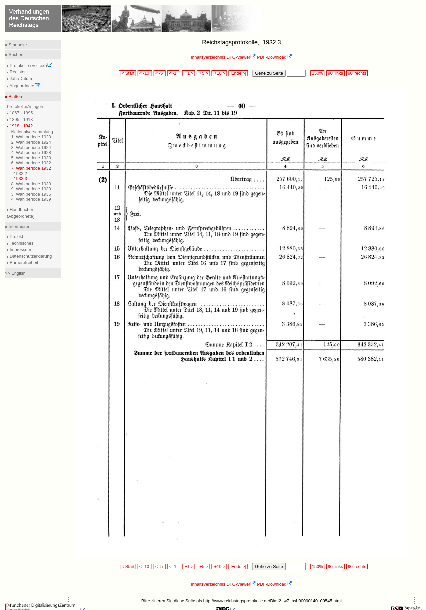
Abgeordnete (24, 85)
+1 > (189, 73)
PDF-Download (274, 57)
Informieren (18, 226)
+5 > (203, 73)
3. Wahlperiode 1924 (31, 147)
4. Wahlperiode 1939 (31, 199)
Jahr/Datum (20, 78)
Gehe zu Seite (269, 73)
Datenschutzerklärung (30, 256)
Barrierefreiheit (23, 262)
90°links (335, 73)
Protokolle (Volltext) (30, 65)
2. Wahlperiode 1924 (31, 142)
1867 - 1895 (20, 112)
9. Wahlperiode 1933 (31, 188)
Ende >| (238, 73)
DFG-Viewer (241, 57)
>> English (15, 273)
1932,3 (20, 178)
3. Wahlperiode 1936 (31, 194)
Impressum (19, 249)
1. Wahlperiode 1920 (31, 136)
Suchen (15, 54)
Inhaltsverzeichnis (208, 57)
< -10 (145, 73)
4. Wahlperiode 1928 (31, 152)
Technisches (20, 243)
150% (317, 73)
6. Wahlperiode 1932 (31, 162)
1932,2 (20, 173)
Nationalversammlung (32, 131)
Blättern (15, 96)
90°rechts (357, 73)
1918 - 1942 (20, 125)
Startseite (17, 44)
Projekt (15, 236)
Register (17, 71)
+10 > (219, 73)
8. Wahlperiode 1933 (31, 183)
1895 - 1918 (20, 119)
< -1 (173, 73)
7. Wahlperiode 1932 (31, 168)
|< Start (127, 73)
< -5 (159, 73)
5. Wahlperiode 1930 (31, 157)
